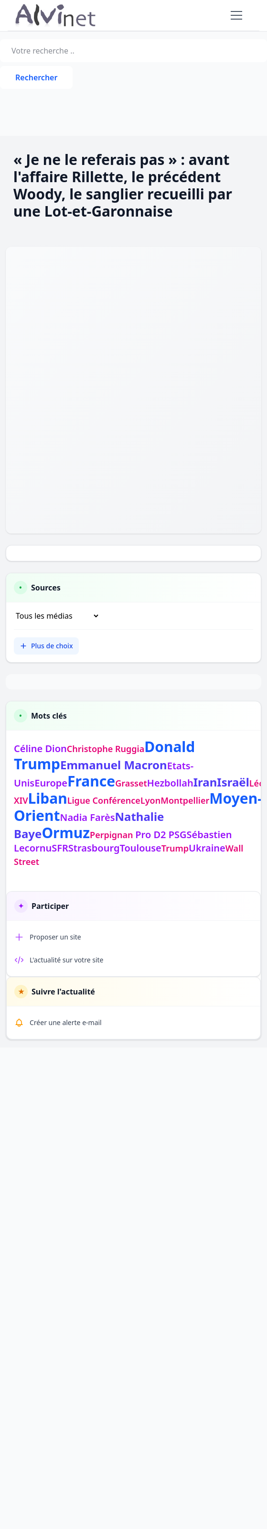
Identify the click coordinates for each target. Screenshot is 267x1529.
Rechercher (36, 77)
